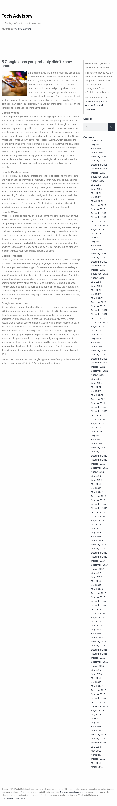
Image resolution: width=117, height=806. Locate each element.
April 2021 (96, 391)
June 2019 (96, 480)
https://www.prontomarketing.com (15, 798)
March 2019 (97, 492)
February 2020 (98, 447)
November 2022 (99, 314)
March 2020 (97, 443)
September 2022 (99, 322)
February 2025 (98, 205)
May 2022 (96, 338)
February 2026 (98, 156)
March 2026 (97, 152)
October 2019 (98, 463)
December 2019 (99, 455)
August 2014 (97, 710)
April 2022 (96, 342)
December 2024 (99, 213)
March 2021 (97, 395)
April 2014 (96, 726)
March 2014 (97, 730)
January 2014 (98, 738)
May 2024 (96, 241)
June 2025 (96, 189)
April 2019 (96, 488)
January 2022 (98, 354)
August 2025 (97, 181)
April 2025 (96, 197)
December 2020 (99, 407)
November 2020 (99, 411)
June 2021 (96, 383)
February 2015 (98, 690)
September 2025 (99, 176)
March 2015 (97, 686)
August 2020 (97, 423)
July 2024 (96, 233)
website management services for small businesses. (96, 105)
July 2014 (96, 714)
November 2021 (99, 362)
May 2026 (96, 144)
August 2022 (97, 326)
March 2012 (97, 767)
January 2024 (98, 257)
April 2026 (96, 148)
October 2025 (98, 172)
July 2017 (96, 573)
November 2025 (99, 168)
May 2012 (96, 763)
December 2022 (99, 310)
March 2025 (97, 201)
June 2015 (96, 674)
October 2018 (98, 512)
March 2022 (97, 346)
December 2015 (99, 649)
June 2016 (96, 625)
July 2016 (96, 621)
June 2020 (96, 431)
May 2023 (96, 290)
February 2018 (98, 544)
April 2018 (96, 536)
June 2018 (96, 528)
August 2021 (97, 375)
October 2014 (98, 702)
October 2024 (98, 221)
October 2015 (98, 658)
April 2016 (96, 633)
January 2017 (98, 597)
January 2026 (98, 160)
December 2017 (99, 552)
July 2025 (96, 185)
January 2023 (98, 306)
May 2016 (96, 629)
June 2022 (96, 334)
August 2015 (97, 666)
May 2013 (96, 750)
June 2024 (96, 237)
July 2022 (96, 330)
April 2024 (96, 245)
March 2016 (97, 637)
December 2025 (99, 164)
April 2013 (96, 755)
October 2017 (98, 561)
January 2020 (98, 451)
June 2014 (96, 718)
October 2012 (98, 758)
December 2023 (99, 261)
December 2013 (99, 742)
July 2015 (96, 670)
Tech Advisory (17, 15)
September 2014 (99, 706)
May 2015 (96, 678)
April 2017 (96, 585)
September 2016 (99, 613)
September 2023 (99, 273)
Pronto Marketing (22, 28)
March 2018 (97, 540)
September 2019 (99, 467)
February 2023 (98, 302)
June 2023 (96, 286)
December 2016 (99, 601)
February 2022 (98, 350)
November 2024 (99, 217)
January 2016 (98, 645)
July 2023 (96, 282)
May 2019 (96, 484)
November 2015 (99, 653)
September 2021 (99, 370)
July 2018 (96, 524)
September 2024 (99, 225)
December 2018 (99, 504)
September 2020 (99, 419)
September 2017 (99, 564)
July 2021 (96, 379)
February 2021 (98, 399)
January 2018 (98, 548)
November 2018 (99, 508)
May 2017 (96, 581)
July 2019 (96, 476)
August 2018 (97, 520)
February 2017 (98, 593)
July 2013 (96, 746)
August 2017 (97, 569)
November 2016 (99, 605)
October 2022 (98, 318)
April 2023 (96, 294)
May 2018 (96, 532)
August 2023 (97, 278)
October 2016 (98, 609)
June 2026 (96, 140)
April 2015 (96, 682)
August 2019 (97, 472)
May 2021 (96, 387)
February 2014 (98, 734)
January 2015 (98, 694)
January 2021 (98, 403)
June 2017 (96, 577)
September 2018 (99, 516)
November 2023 (99, 265)
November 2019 (99, 459)
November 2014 (99, 698)
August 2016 (97, 617)
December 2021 (99, 358)
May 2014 (96, 722)
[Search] (111, 127)
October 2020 (98, 415)
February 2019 (98, 496)
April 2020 (96, 439)
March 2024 (97, 249)
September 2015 (99, 661)
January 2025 (98, 209)
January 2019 (98, 500)
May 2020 (96, 435)
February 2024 (98, 253)
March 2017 (97, 589)
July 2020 (96, 427)
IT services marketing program (71, 792)
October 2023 (98, 269)
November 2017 (99, 556)
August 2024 (97, 229)
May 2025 (96, 193)
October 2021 (98, 366)
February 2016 (98, 641)
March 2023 (97, 298)
